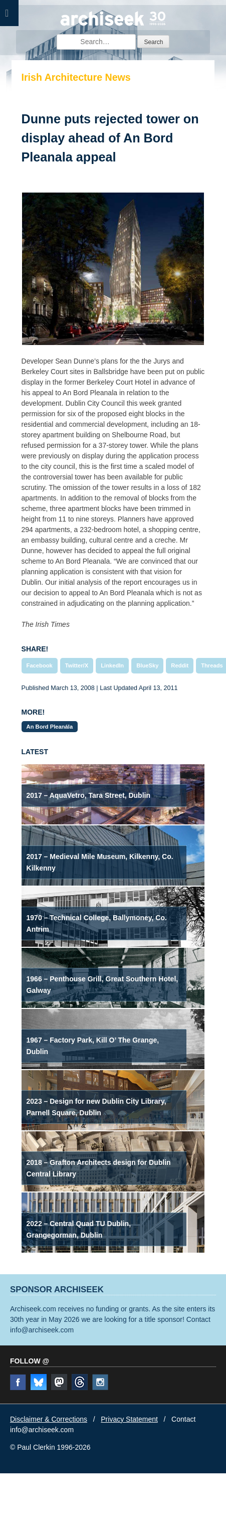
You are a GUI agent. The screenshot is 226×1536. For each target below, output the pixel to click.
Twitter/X (76, 665)
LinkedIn (112, 665)
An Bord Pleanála (50, 727)
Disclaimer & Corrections (48, 1419)
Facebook (40, 665)
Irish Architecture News (76, 77)
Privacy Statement (129, 1419)
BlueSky (147, 665)
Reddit (179, 665)
